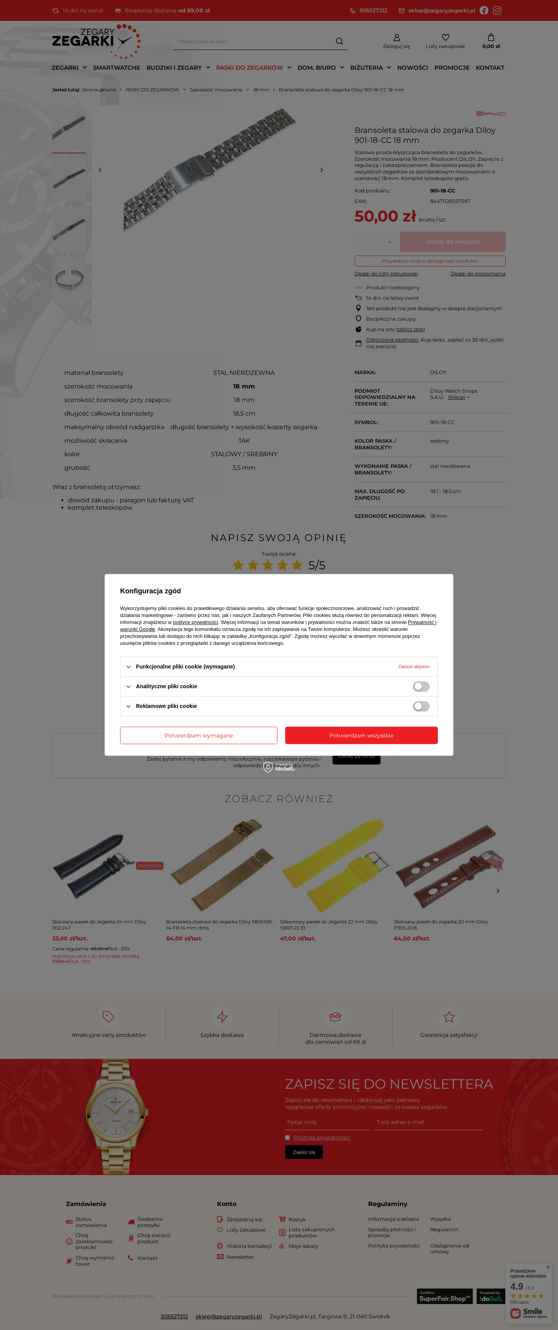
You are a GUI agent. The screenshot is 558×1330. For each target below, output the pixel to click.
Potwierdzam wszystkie (361, 735)
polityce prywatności (195, 622)
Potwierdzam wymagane (199, 735)
